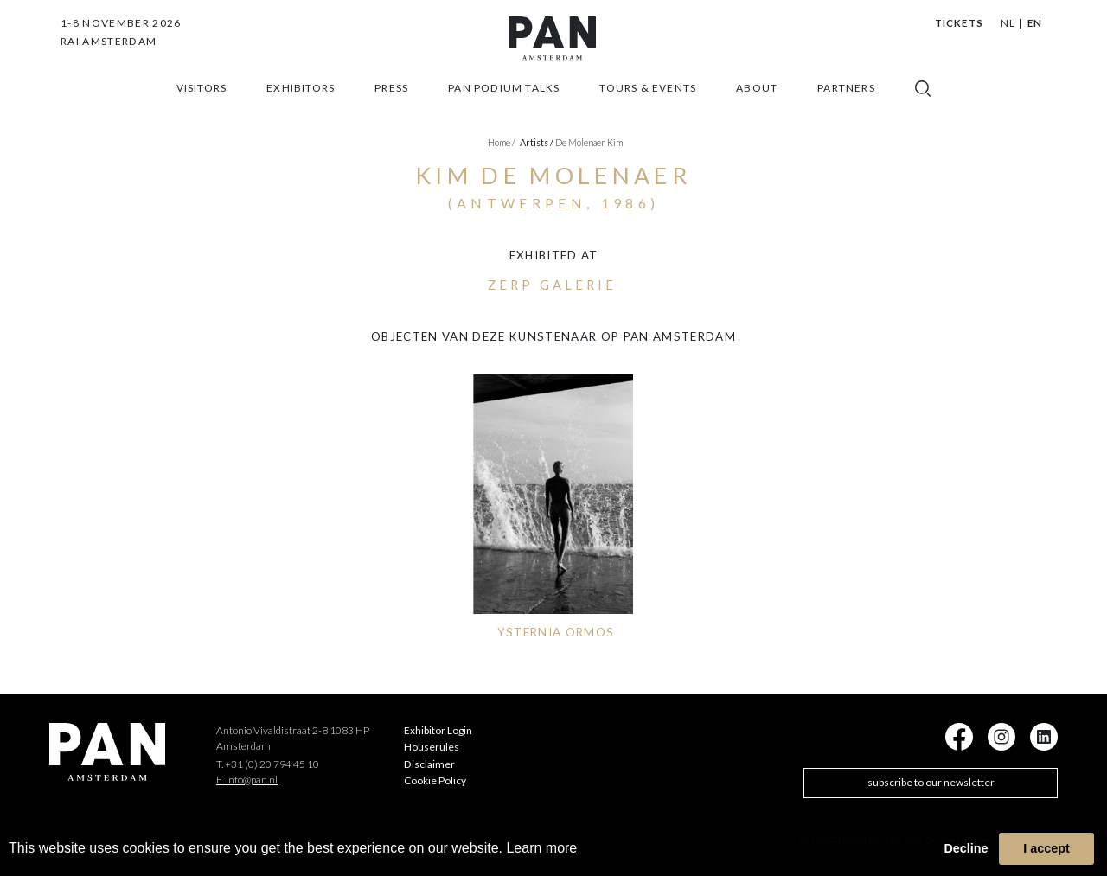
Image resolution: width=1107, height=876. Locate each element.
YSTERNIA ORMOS (556, 632)
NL (1008, 23)
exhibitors (300, 101)
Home (501, 142)
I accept (1046, 848)
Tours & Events (647, 101)
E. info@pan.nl (247, 779)
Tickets (959, 23)
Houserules (431, 746)
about (756, 101)
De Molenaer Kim (589, 142)
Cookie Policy (435, 780)
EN (1034, 23)
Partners (846, 101)
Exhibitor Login (438, 730)
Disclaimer (429, 764)
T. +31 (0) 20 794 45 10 (267, 764)
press (391, 101)
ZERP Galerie (552, 285)
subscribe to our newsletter (931, 782)
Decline (966, 848)
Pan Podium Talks (504, 101)
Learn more (541, 848)
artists (537, 142)
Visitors (201, 101)
